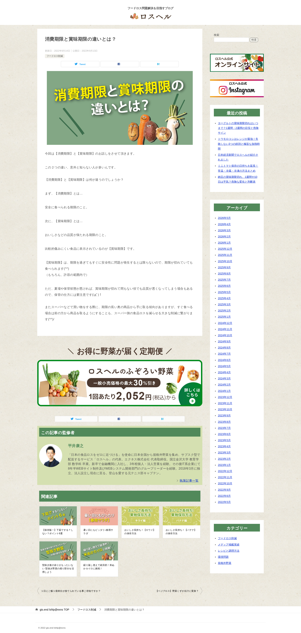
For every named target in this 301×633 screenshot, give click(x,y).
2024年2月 (224, 384)
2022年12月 (225, 471)
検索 (216, 34)
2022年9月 (224, 489)
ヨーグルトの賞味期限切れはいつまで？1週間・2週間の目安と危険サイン (238, 128)
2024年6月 (224, 360)
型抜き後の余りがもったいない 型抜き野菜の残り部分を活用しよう (58, 568)
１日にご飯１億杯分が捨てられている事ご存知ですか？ (71, 591)
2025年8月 (224, 273)
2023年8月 (224, 421)
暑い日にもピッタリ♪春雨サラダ (98, 532)
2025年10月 (225, 261)
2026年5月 (224, 217)
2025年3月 (224, 304)
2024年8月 (224, 347)
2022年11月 (225, 477)
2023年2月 (224, 458)
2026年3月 (224, 230)
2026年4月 (224, 224)
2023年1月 (224, 465)
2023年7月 (224, 427)
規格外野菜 (224, 563)
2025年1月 (224, 316)
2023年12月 (225, 397)
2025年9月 (224, 267)
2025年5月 (224, 292)
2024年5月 (224, 366)
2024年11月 (225, 329)
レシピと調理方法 (228, 550)
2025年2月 (224, 310)
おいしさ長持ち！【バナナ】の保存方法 (181, 532)
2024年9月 (224, 341)
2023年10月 (225, 409)
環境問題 (223, 556)
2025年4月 (224, 298)
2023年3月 (224, 452)
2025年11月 (225, 254)
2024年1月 (224, 390)
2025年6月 (224, 285)
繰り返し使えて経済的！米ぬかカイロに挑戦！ (98, 567)
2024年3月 (224, 378)
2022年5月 (224, 502)
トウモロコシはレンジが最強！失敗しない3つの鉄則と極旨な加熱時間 (239, 143)
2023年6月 (224, 434)
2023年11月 (225, 403)
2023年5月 (224, 440)
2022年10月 (225, 483)
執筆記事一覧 (189, 480)
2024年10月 (225, 335)
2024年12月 (225, 323)
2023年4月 (224, 446)
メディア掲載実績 (228, 544)
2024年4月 (224, 372)
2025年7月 (224, 279)
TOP (54, 609)
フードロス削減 (55, 56)
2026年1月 (224, 242)
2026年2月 (224, 236)
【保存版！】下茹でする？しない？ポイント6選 (57, 532)
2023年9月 (224, 415)
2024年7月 (224, 353)
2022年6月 (224, 495)
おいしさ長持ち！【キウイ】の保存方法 (139, 532)
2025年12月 (225, 248)
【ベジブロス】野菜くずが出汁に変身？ (177, 591)
